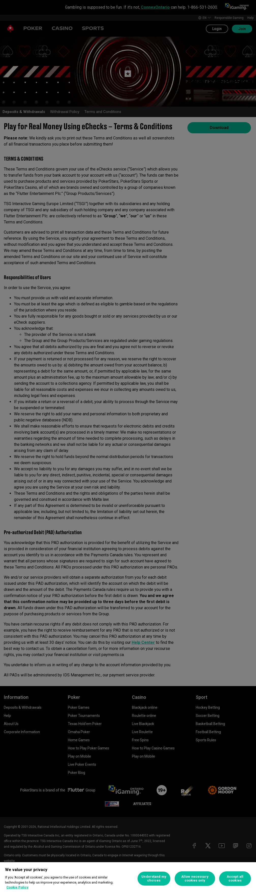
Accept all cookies (235, 879)
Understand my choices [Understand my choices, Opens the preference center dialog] (153, 879)
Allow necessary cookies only (194, 879)
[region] (128, 878)
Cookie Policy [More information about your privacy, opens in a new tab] (17, 887)
